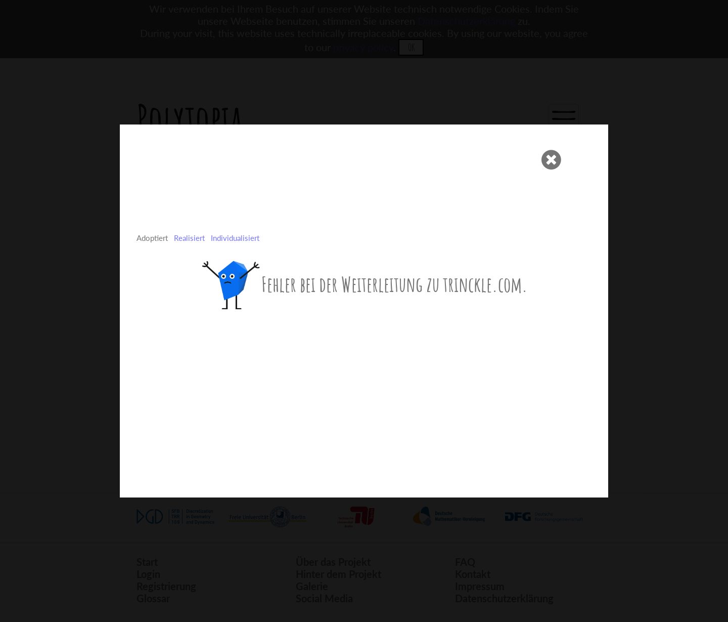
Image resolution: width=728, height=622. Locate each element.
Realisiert (189, 237)
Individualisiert (235, 237)
